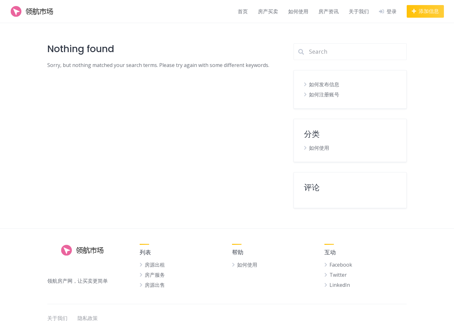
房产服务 (155, 274)
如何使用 (298, 11)
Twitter (338, 274)
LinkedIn (339, 284)
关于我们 (359, 11)
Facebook (340, 264)
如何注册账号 (324, 94)
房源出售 (155, 284)
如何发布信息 (324, 84)
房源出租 (155, 264)
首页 (243, 11)
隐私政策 (88, 318)
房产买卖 (268, 11)
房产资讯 (328, 11)
